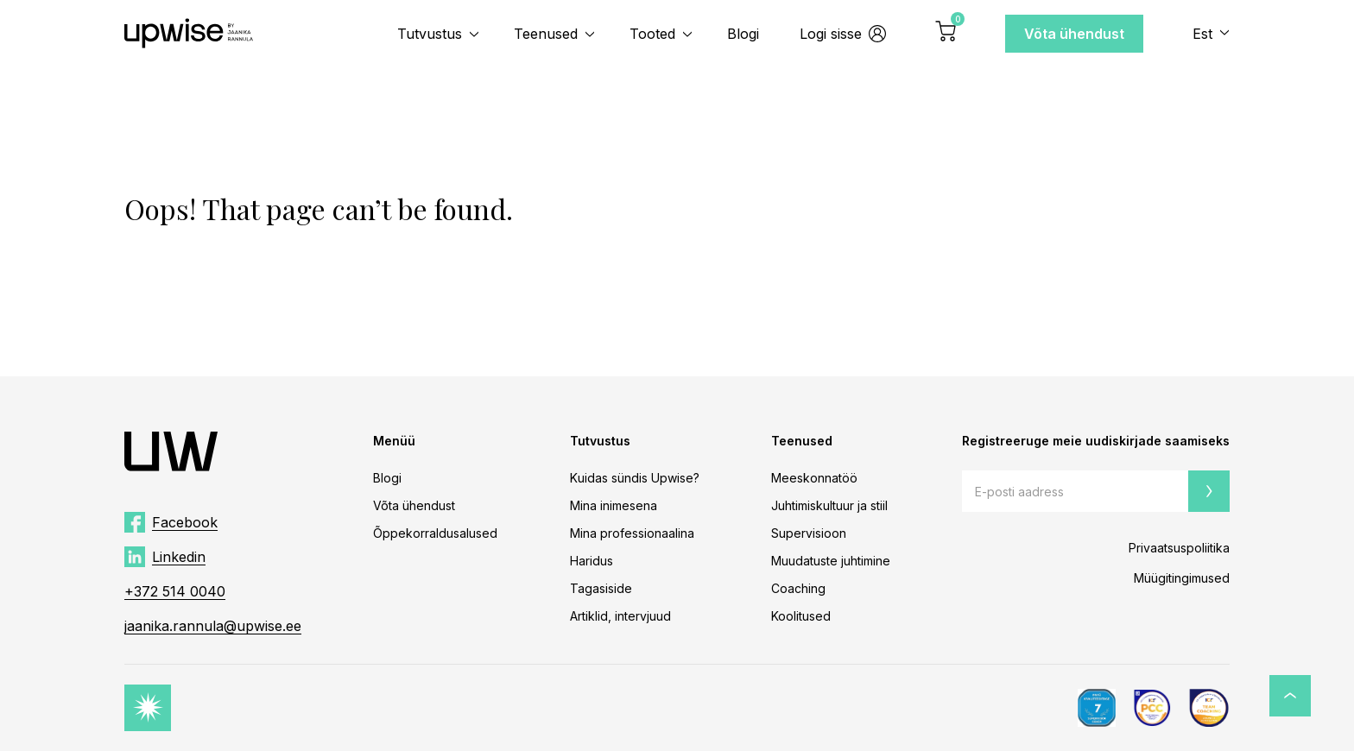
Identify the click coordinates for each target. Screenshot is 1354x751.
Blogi (743, 33)
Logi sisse (843, 33)
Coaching (798, 588)
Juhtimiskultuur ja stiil (829, 505)
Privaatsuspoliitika (1179, 547)
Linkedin (179, 556)
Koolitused (801, 616)
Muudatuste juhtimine (830, 560)
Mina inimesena (613, 505)
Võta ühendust (1074, 33)
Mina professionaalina (632, 533)
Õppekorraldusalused (435, 533)
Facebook (185, 522)
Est (1202, 33)
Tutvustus (429, 33)
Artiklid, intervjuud (620, 616)
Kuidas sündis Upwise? (634, 477)
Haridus (591, 560)
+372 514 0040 (174, 591)
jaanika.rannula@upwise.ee (212, 625)
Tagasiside (601, 588)
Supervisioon (808, 533)
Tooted (652, 33)
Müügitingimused (1182, 578)
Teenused (546, 33)
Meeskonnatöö (814, 477)
